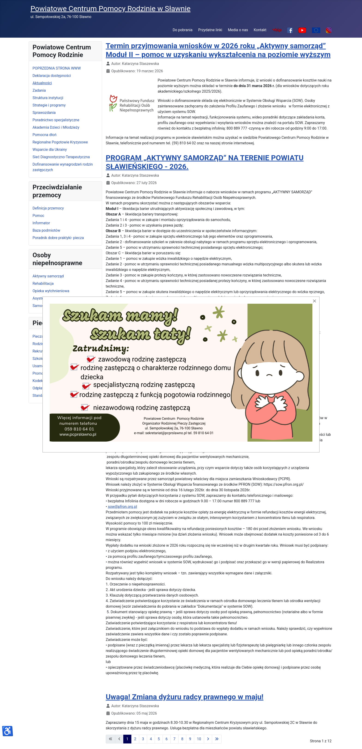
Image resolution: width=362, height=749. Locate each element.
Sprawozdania (44, 112)
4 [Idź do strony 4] (151, 739)
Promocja (40, 373)
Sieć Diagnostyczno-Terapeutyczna (61, 157)
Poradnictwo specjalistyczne (56, 120)
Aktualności (42, 83)
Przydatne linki (210, 30)
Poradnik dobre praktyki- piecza (58, 238)
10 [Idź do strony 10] (199, 739)
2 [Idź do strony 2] (135, 739)
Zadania (39, 90)
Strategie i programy (49, 105)
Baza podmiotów (46, 230)
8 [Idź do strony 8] (182, 739)
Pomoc (38, 215)
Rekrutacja (41, 351)
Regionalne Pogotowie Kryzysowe (60, 142)
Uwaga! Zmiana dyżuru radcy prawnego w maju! (184, 696)
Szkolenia (40, 358)
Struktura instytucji (48, 98)
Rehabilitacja (43, 283)
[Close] (314, 301)
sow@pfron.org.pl (122, 506)
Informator (41, 223)
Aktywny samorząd (48, 276)
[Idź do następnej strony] (208, 739)
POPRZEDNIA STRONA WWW (57, 68)
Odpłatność (42, 388)
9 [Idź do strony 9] (190, 739)
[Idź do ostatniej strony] (217, 739)
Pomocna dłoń (44, 135)
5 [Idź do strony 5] (159, 739)
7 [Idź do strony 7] (174, 739)
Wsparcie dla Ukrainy (50, 149)
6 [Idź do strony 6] (167, 739)
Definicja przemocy (48, 208)
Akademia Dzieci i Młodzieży (56, 127)
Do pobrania (183, 30)
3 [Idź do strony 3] (143, 739)
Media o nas (238, 30)
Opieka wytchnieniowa (51, 291)
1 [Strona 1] (127, 739)
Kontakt (260, 30)
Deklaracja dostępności (52, 75)
